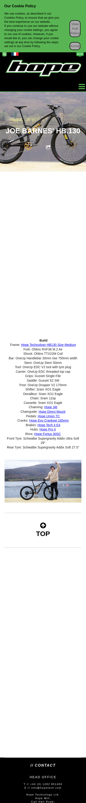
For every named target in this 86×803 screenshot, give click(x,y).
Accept (75, 46)
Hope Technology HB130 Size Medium (48, 345)
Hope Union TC (49, 416)
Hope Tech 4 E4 (48, 425)
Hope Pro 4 (47, 429)
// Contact (42, 765)
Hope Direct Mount (52, 411)
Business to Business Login (80, 54)
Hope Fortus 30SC (47, 434)
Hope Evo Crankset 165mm (49, 420)
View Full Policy (75, 28)
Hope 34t (50, 407)
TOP (43, 529)
